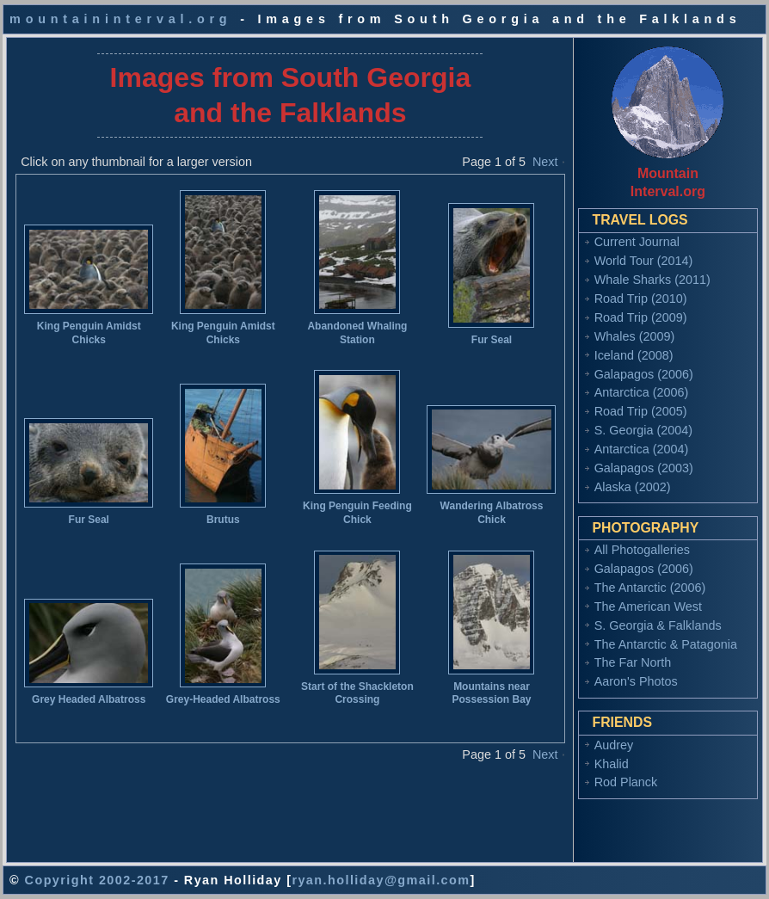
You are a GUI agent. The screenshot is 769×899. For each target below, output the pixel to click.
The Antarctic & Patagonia (665, 644)
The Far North (633, 662)
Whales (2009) (634, 336)
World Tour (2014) (643, 261)
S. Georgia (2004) (643, 430)
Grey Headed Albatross (88, 699)
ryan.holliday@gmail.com (381, 880)
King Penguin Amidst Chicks (89, 333)
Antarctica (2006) (641, 392)
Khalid (611, 764)
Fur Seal (491, 340)
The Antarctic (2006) (650, 587)
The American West (648, 606)
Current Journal (637, 242)
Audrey (614, 745)
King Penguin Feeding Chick (357, 513)
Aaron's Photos (636, 681)
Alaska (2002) (632, 487)
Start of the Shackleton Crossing (357, 693)
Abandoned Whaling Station (357, 333)
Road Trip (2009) (640, 317)
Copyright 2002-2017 (97, 880)
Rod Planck (626, 782)
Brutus (223, 520)
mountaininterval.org (120, 19)
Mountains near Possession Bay (491, 693)
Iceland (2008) (634, 355)
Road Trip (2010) (640, 298)
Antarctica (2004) (641, 449)
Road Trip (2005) (640, 411)
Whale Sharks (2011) (652, 279)
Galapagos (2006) (643, 374)
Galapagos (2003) (643, 468)
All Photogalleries (642, 550)
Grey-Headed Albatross (223, 699)
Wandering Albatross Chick (492, 513)
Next (545, 162)
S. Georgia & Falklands (658, 625)
